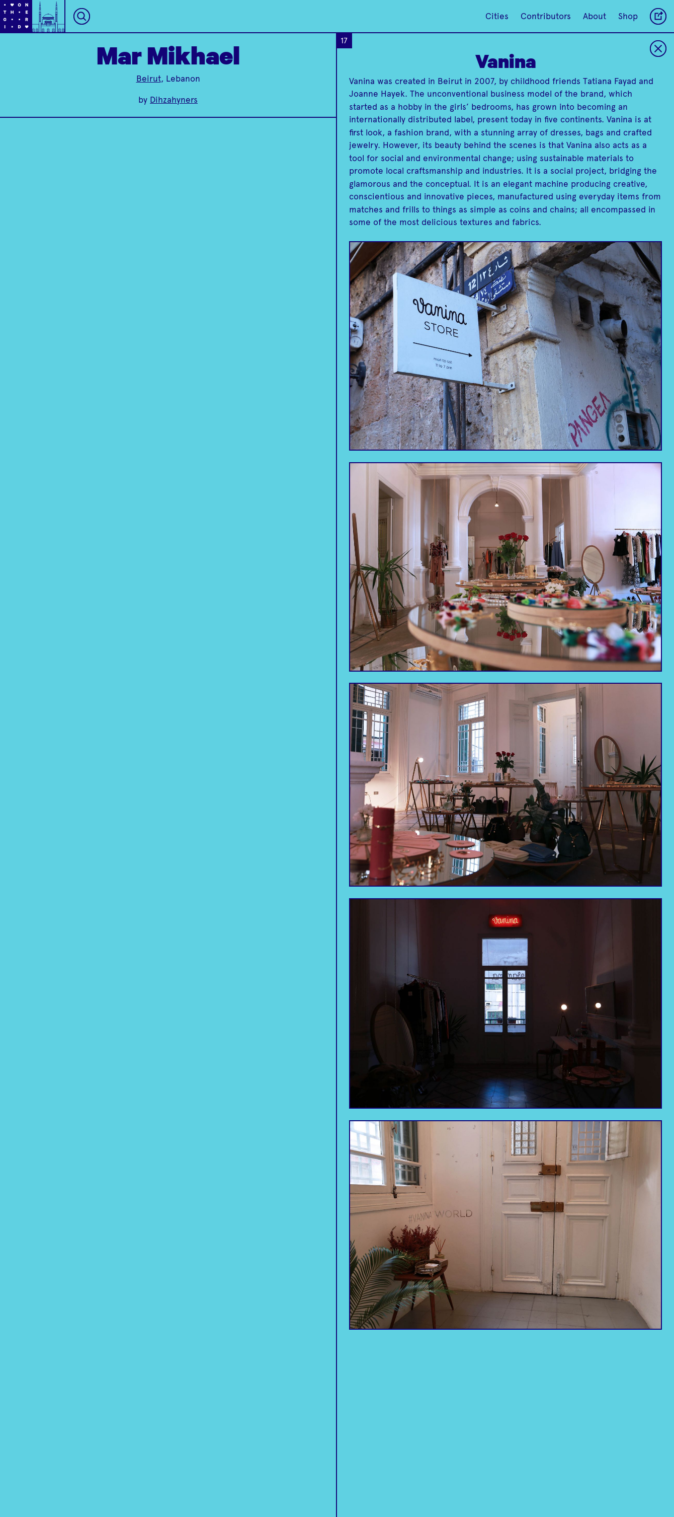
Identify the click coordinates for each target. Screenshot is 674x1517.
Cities (497, 16)
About (594, 16)
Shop (628, 16)
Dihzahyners (174, 100)
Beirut (148, 79)
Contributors (546, 16)
